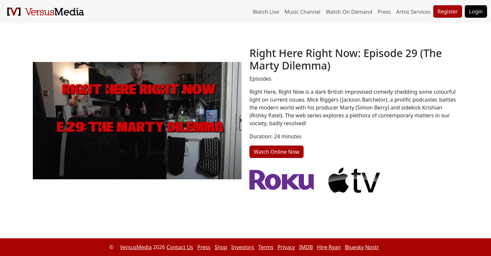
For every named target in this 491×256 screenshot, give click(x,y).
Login (476, 11)
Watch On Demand (349, 11)
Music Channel (302, 11)
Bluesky (354, 247)
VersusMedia (136, 247)
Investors (242, 247)
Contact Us (179, 247)
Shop (221, 247)
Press (384, 11)
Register (448, 11)
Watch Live (266, 11)
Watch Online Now (276, 151)
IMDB (306, 247)
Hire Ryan (329, 247)
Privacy (286, 247)
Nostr (372, 247)
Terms (265, 247)
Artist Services (413, 11)
